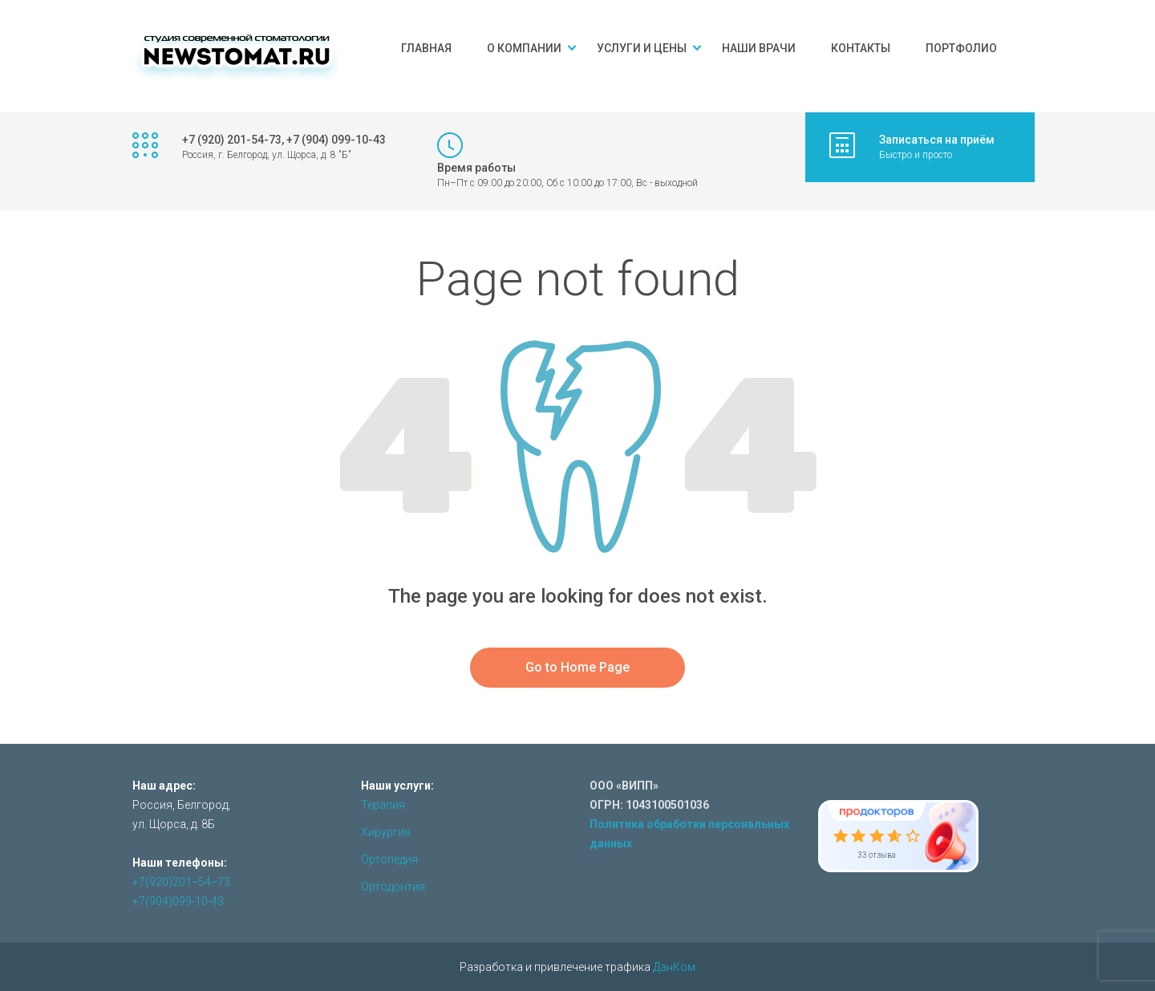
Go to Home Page (577, 667)
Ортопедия (389, 859)
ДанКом (674, 967)
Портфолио (961, 48)
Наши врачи (759, 48)
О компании (524, 48)
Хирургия (386, 832)
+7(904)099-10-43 (178, 901)
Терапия (383, 804)
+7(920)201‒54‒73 (181, 881)
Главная (426, 48)
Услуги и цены (642, 48)
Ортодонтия (393, 886)
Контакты (860, 48)
